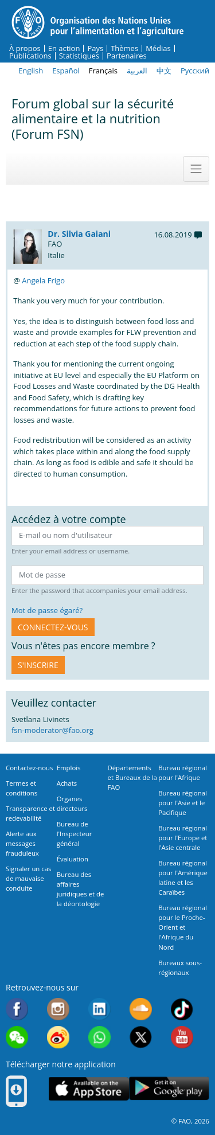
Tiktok (182, 1009)
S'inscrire (38, 665)
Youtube (182, 1037)
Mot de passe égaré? (47, 610)
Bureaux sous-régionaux (180, 967)
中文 (164, 70)
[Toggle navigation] (196, 168)
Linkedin (99, 1009)
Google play (169, 1088)
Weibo (58, 1037)
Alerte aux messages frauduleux (22, 843)
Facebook (17, 1009)
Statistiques (79, 56)
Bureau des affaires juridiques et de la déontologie (80, 889)
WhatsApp (99, 1037)
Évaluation (72, 859)
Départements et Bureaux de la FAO (132, 777)
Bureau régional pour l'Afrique (182, 772)
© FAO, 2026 (190, 1121)
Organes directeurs (72, 803)
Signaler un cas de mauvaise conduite (28, 878)
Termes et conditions (21, 788)
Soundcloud (141, 1009)
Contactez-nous (29, 767)
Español (66, 70)
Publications (30, 56)
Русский (195, 70)
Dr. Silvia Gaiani (79, 233)
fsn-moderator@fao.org (52, 730)
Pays (95, 48)
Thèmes (124, 48)
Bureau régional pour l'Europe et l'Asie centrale (182, 838)
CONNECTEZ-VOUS (53, 627)
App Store (89, 1088)
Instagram (58, 1009)
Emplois (69, 767)
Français (103, 70)
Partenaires (127, 56)
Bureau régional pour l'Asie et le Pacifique (182, 803)
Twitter (141, 1037)
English (30, 70)
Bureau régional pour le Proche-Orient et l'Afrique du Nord (182, 927)
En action (64, 48)
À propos (25, 48)
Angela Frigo (43, 280)
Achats (67, 783)
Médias (158, 48)
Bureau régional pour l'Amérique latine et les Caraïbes (183, 877)
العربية (137, 70)
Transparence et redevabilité (30, 813)
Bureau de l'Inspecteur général (74, 834)
